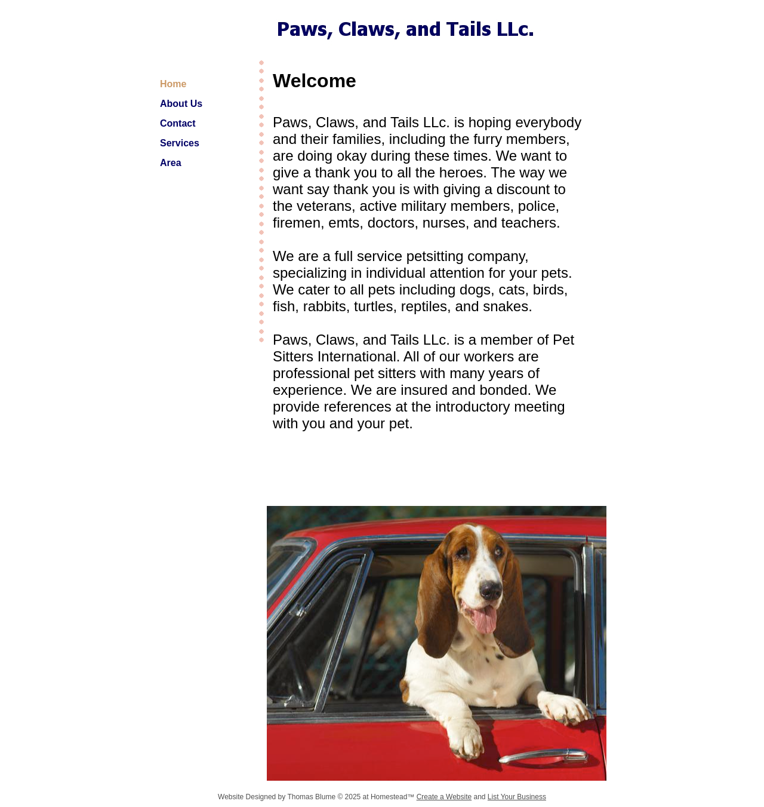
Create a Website (444, 797)
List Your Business (517, 797)
